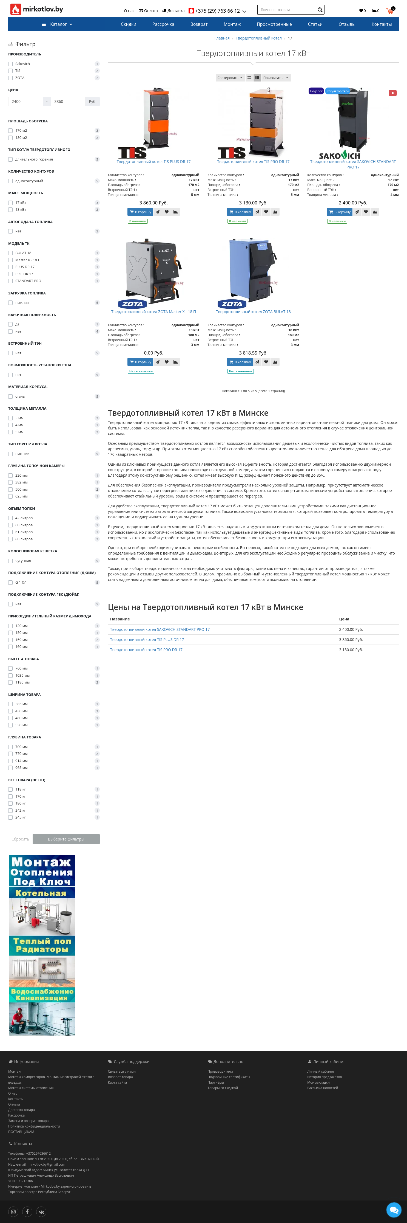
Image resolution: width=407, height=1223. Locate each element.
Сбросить (20, 839)
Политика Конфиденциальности (34, 1126)
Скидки (128, 24)
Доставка (173, 10)
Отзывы (347, 24)
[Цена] (25, 101)
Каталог (54, 24)
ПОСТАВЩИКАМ (21, 1131)
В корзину (140, 212)
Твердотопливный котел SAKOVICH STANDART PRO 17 (353, 164)
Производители (220, 1071)
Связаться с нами (122, 1071)
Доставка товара (21, 1109)
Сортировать (230, 77)
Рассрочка (163, 24)
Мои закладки (318, 1082)
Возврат (199, 24)
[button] (391, 10)
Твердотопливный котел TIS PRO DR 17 (253, 161)
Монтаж (232, 24)
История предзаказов (324, 1077)
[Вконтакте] (42, 1211)
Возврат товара (120, 1077)
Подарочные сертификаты (229, 1077)
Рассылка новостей (322, 1088)
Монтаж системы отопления (31, 1088)
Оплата (148, 10)
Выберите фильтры (66, 839)
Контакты (382, 24)
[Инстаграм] (14, 1211)
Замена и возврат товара (28, 1120)
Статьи (315, 24)
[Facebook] (28, 1211)
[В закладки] (166, 212)
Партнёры (216, 1082)
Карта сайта (117, 1082)
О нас (129, 10)
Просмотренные (274, 24)
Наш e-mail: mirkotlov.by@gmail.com (36, 1164)
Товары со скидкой (223, 1088)
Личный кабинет (320, 1071)
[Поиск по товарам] (321, 10)
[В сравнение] (175, 212)
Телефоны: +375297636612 (29, 1153)
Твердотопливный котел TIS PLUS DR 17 (154, 161)
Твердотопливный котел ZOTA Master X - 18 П (153, 311)
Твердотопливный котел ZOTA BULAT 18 (253, 311)
